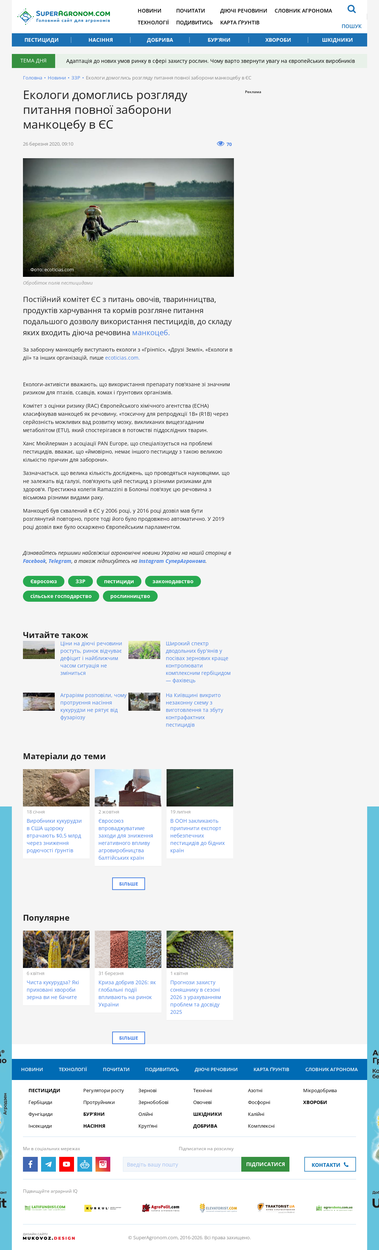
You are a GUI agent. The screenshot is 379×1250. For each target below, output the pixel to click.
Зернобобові (153, 1102)
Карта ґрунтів (239, 22)
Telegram (59, 560)
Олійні (145, 1114)
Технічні (202, 1090)
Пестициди (41, 39)
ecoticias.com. (122, 357)
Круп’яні (147, 1126)
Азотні (255, 1090)
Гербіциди (40, 1102)
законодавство (173, 581)
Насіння (100, 39)
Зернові (147, 1090)
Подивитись (194, 22)
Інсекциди (40, 1126)
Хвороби (278, 39)
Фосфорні (259, 1102)
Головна (32, 77)
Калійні (256, 1114)
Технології (153, 22)
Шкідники (337, 39)
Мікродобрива (320, 1090)
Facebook (34, 560)
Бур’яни (219, 39)
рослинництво (130, 595)
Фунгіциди (40, 1114)
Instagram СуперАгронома (172, 560)
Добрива (160, 39)
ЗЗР (75, 77)
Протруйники (99, 1102)
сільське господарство (61, 595)
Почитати (190, 10)
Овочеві (202, 1102)
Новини (149, 10)
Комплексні (261, 1126)
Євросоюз (43, 581)
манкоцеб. (151, 332)
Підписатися (265, 1164)
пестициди (119, 581)
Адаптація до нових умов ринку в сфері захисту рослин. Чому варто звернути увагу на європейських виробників (210, 60)
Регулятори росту (103, 1090)
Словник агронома (303, 10)
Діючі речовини (243, 10)
